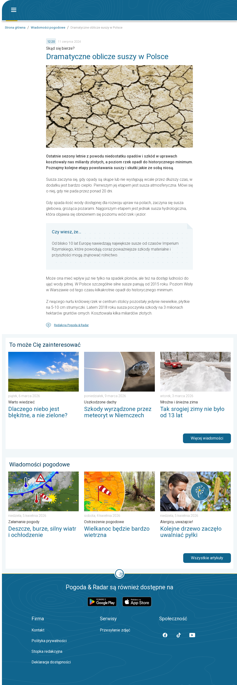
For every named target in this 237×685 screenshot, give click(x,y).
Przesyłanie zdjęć (115, 630)
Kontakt (38, 630)
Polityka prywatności (49, 640)
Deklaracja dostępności (51, 662)
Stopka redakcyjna (47, 651)
